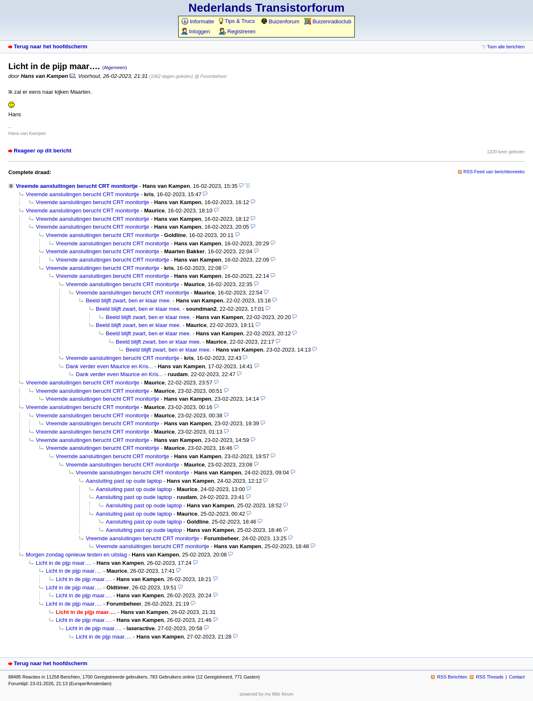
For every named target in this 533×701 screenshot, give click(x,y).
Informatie (198, 21)
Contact (517, 676)
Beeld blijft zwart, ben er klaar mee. (128, 300)
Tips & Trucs (237, 21)
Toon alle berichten (506, 46)
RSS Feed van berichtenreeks (494, 171)
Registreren (237, 31)
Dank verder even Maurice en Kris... (109, 366)
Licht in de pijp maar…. (64, 563)
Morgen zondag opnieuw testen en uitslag (76, 554)
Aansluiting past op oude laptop (124, 481)
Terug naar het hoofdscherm (50, 46)
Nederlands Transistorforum (267, 7)
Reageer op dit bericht (42, 150)
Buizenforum (280, 21)
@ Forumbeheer (210, 76)
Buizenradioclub (327, 21)
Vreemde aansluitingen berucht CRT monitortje (77, 186)
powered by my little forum (267, 693)
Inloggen (196, 31)
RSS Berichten (452, 676)
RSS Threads (489, 676)
